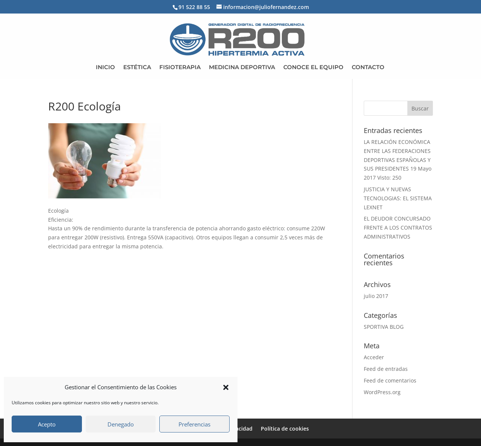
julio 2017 (376, 295)
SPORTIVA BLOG (384, 326)
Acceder (374, 357)
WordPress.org (382, 392)
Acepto (47, 424)
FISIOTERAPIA (180, 68)
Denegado (120, 424)
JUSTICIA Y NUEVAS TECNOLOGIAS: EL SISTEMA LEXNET (398, 198)
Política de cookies (285, 428)
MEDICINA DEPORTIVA (242, 68)
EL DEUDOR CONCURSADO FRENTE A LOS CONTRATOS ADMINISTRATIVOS (398, 227)
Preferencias (194, 424)
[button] (226, 387)
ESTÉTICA (137, 68)
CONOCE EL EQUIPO (313, 68)
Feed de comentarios (390, 380)
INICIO (105, 68)
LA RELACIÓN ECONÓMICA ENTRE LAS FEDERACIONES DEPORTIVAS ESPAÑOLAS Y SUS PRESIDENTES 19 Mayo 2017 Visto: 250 (397, 159)
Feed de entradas (386, 368)
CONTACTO (368, 68)
